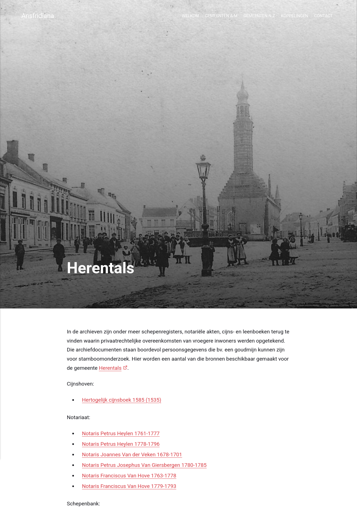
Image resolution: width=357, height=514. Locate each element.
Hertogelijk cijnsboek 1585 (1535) (122, 400)
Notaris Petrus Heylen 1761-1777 (121, 433)
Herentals (110, 368)
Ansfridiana (37, 16)
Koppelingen (294, 15)
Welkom (190, 15)
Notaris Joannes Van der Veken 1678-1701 (132, 454)
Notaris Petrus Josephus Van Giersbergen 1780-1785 (144, 465)
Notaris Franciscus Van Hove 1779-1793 (129, 486)
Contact (323, 15)
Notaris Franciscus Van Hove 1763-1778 (129, 475)
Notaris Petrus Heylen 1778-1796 (121, 444)
